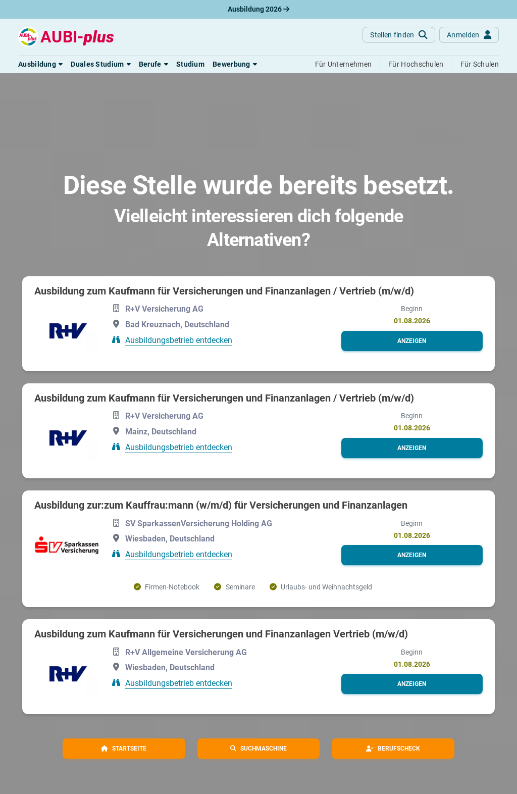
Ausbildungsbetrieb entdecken (178, 339)
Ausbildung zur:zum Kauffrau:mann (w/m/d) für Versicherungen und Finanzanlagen (220, 505)
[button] (40, 64)
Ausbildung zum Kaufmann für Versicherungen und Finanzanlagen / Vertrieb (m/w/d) (224, 291)
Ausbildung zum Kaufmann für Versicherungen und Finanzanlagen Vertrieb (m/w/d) (221, 634)
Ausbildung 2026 (258, 9)
